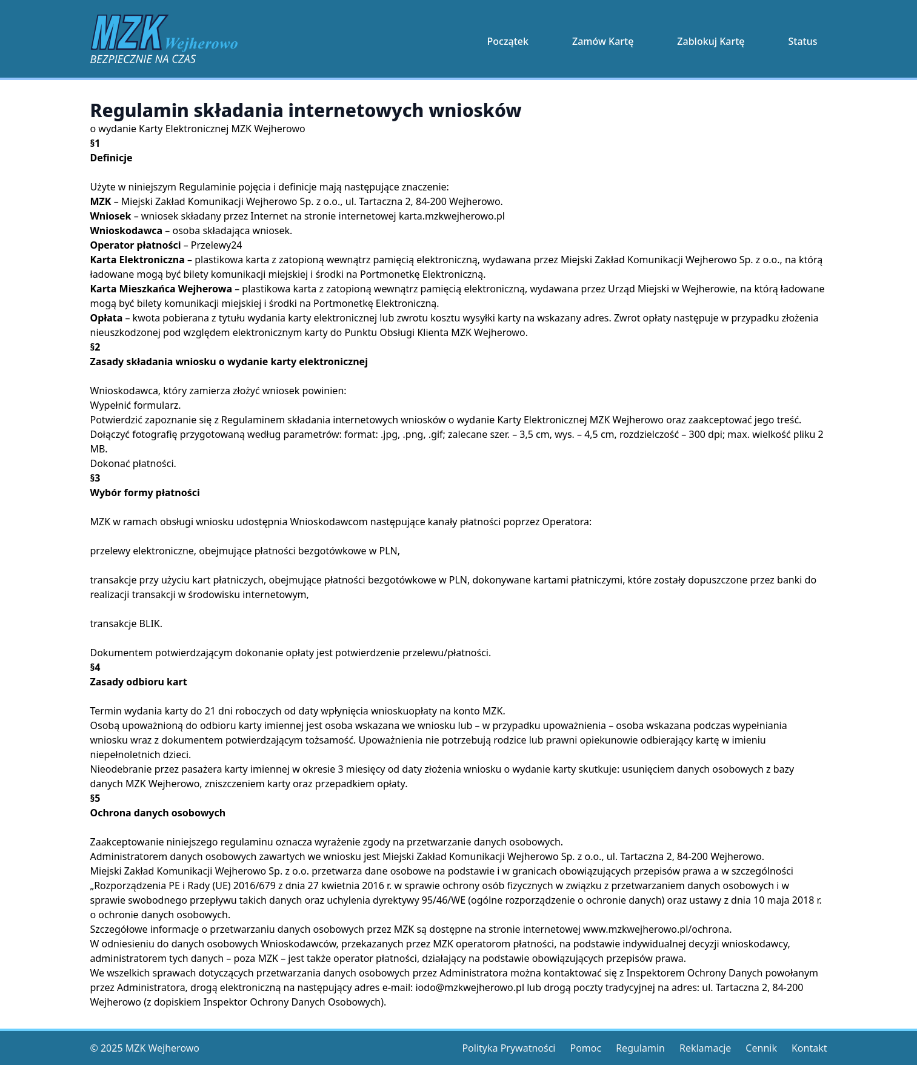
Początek (508, 41)
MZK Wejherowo (162, 1048)
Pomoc (585, 1048)
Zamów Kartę (602, 41)
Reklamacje (705, 1048)
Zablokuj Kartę (710, 41)
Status (802, 41)
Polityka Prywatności (508, 1048)
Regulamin (640, 1048)
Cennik (761, 1048)
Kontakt (809, 1048)
